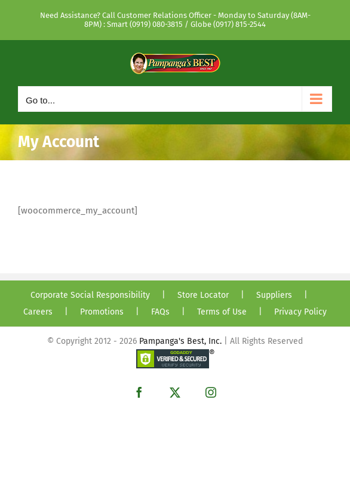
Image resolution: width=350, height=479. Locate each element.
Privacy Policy (300, 312)
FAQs (160, 312)
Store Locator (203, 295)
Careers (38, 312)
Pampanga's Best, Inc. (180, 341)
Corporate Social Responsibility (90, 295)
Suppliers (274, 295)
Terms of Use (222, 312)
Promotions (102, 312)
